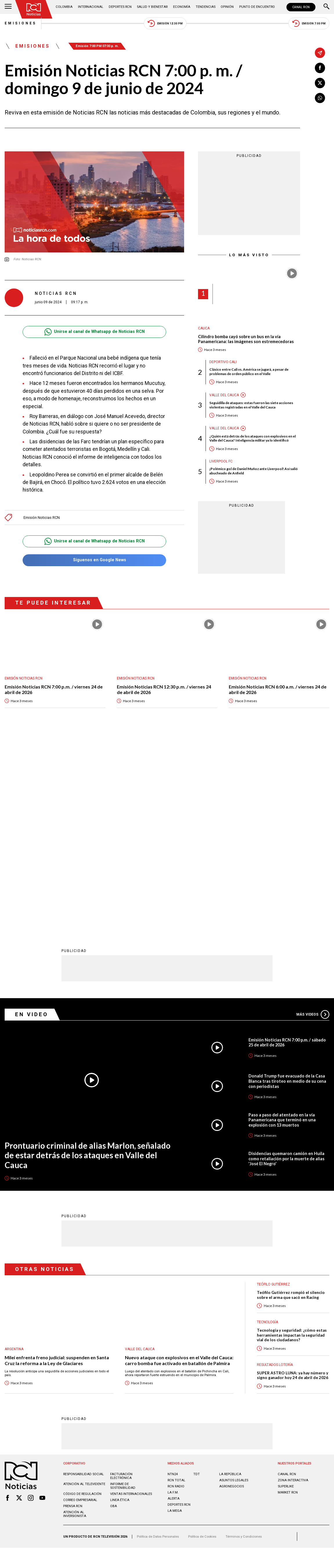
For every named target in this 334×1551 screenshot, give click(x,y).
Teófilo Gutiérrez (273, 1090)
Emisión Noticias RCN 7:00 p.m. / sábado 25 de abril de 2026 (287, 848)
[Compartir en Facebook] (320, 68)
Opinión (227, 7)
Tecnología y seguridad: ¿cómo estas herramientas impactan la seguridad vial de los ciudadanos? (292, 1141)
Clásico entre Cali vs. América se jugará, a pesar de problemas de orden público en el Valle (248, 371)
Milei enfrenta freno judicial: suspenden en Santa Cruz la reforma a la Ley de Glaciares (57, 1165)
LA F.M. (173, 1298)
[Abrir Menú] (8, 7)
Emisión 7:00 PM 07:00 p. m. (97, 46)
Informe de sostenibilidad (122, 1291)
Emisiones (21, 23)
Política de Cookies (202, 1342)
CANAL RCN (301, 7)
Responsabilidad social (83, 1280)
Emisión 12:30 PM (165, 23)
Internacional (90, 7)
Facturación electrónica (121, 1281)
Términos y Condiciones (244, 1342)
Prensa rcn (72, 1312)
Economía (181, 7)
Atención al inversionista (74, 1320)
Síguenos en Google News (94, 560)
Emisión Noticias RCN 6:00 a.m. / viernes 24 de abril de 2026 (277, 689)
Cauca (204, 328)
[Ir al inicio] (33, 9)
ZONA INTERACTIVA (293, 1286)
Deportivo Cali (223, 362)
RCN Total (176, 1286)
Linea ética (119, 1306)
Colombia (64, 7)
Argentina (14, 1155)
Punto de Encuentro (257, 7)
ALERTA (173, 1304)
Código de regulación (82, 1299)
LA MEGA (175, 1316)
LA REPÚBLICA (230, 1280)
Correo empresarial (80, 1306)
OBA (113, 1312)
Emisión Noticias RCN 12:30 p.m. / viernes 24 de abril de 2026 (164, 689)
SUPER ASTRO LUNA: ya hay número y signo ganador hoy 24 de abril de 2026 (292, 1181)
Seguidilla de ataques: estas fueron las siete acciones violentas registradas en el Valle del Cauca (251, 405)
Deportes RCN (120, 7)
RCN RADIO (176, 1292)
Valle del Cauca (224, 395)
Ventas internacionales (131, 1299)
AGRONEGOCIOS (231, 1292)
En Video (31, 820)
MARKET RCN (288, 1298)
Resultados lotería (275, 1170)
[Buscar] (326, 6)
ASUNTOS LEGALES (233, 1286)
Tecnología (267, 1128)
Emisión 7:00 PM (309, 23)
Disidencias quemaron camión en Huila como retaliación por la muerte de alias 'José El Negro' (286, 964)
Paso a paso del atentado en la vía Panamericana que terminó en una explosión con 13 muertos (282, 925)
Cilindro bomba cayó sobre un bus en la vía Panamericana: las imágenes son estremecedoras (246, 339)
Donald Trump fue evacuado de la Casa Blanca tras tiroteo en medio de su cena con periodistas (287, 886)
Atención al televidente (84, 1290)
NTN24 (173, 1280)
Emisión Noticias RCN (41, 517)
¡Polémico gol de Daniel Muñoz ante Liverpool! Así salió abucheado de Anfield (253, 471)
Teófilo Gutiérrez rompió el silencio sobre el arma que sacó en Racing (291, 1100)
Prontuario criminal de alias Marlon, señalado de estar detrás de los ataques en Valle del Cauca (87, 961)
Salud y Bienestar (152, 7)
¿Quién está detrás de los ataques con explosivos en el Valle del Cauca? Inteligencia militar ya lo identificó (252, 438)
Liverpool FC (221, 461)
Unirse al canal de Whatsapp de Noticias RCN (94, 332)
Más (312, 820)
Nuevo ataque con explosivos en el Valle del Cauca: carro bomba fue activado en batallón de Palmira (179, 1165)
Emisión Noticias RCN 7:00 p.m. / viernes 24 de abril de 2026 (54, 689)
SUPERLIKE (286, 1292)
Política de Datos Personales (158, 1342)
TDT (196, 1280)
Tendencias (205, 7)
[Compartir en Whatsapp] (320, 98)
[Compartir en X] (320, 83)
